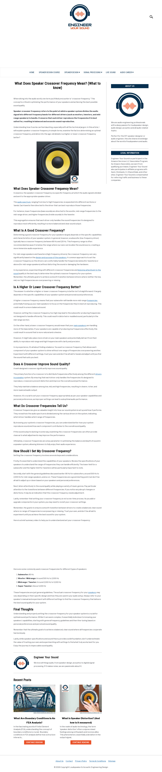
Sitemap (111, 761)
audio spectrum (24, 202)
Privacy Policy (81, 761)
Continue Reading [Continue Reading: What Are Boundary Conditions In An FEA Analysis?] (34, 742)
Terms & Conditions (97, 761)
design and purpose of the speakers (51, 257)
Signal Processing (92, 72)
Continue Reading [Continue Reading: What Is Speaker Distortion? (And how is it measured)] (81, 742)
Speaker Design (71, 72)
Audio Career (126, 72)
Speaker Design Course (49, 72)
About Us (59, 761)
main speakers (80, 325)
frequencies (92, 300)
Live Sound (111, 72)
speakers (92, 592)
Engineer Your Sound (46, 657)
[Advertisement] (81, 50)
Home (31, 72)
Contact (69, 761)
